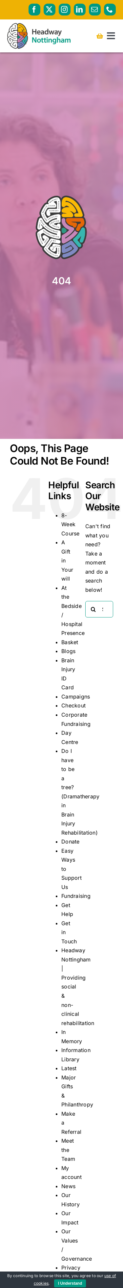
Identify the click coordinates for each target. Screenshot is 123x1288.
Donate (70, 841)
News (68, 1186)
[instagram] (65, 9)
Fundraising (76, 896)
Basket (69, 642)
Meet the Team (68, 1149)
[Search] (93, 609)
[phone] (110, 9)
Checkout (73, 705)
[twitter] (49, 9)
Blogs (68, 651)
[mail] (95, 9)
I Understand (70, 1283)
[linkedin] (80, 9)
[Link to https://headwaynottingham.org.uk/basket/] (99, 36)
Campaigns (75, 696)
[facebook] (34, 9)
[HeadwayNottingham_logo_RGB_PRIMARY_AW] (39, 25)
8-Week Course (70, 524)
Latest (68, 1068)
